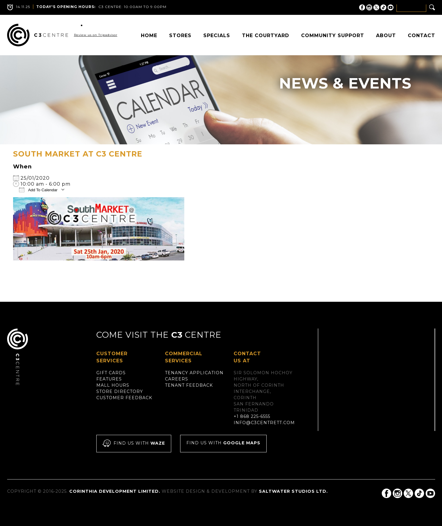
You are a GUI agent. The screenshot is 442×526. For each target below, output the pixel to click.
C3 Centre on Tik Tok (383, 7)
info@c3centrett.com (264, 422)
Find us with (134, 444)
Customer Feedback (124, 397)
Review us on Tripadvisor (95, 35)
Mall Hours (112, 385)
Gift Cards (111, 372)
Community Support (332, 35)
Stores (180, 35)
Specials (216, 35)
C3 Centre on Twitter (376, 7)
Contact (421, 35)
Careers (176, 379)
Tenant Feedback (189, 385)
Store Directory (119, 391)
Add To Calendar (38, 189)
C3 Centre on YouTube (391, 7)
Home (149, 35)
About (386, 35)
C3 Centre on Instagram (369, 7)
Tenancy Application (194, 372)
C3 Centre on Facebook (362, 7)
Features (109, 379)
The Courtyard (265, 35)
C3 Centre (37, 35)
